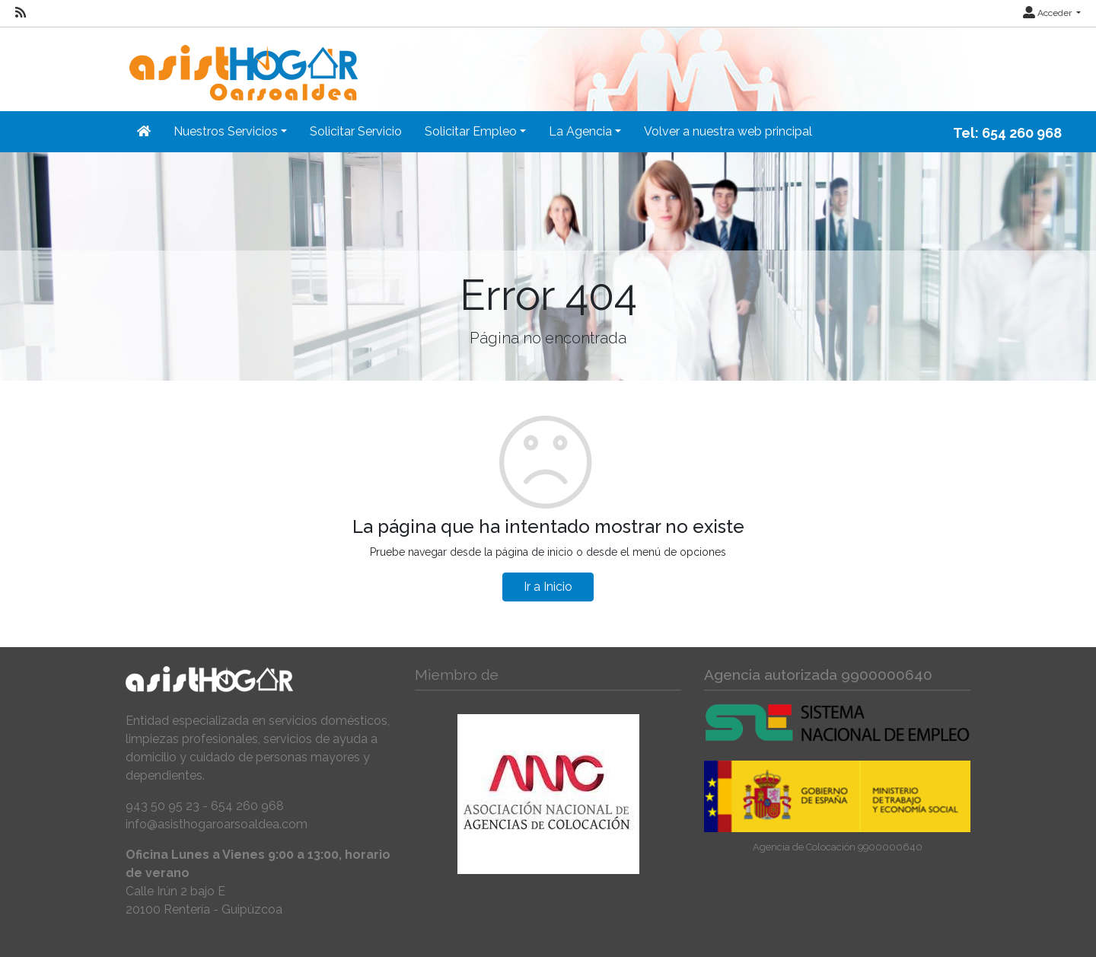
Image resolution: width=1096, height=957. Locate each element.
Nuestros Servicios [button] (226, 131)
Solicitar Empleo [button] (471, 131)
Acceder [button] (1048, 13)
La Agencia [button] (580, 131)
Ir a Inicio (548, 586)
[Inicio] (242, 63)
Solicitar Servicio (356, 131)
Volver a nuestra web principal (728, 131)
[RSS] (20, 13)
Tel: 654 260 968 (1007, 133)
